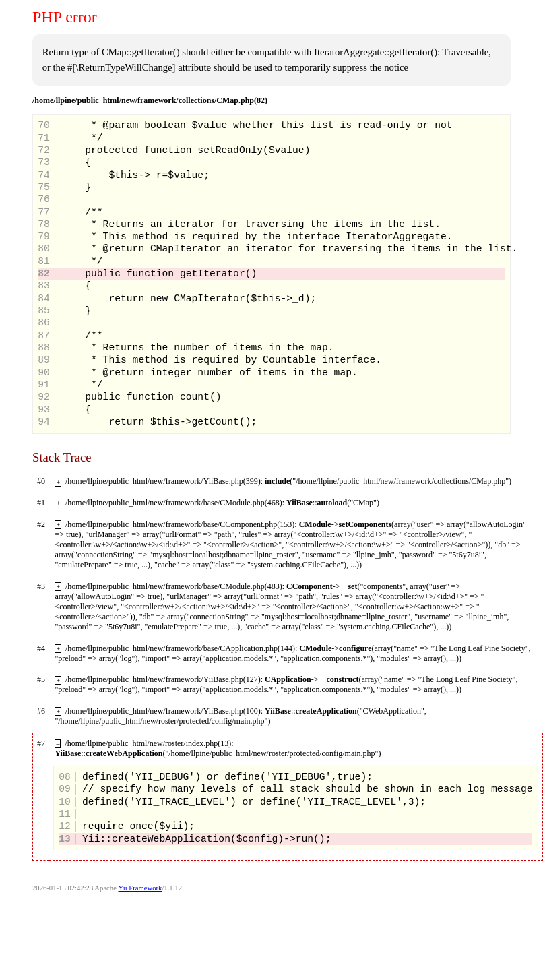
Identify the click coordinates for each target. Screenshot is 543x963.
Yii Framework (140, 888)
